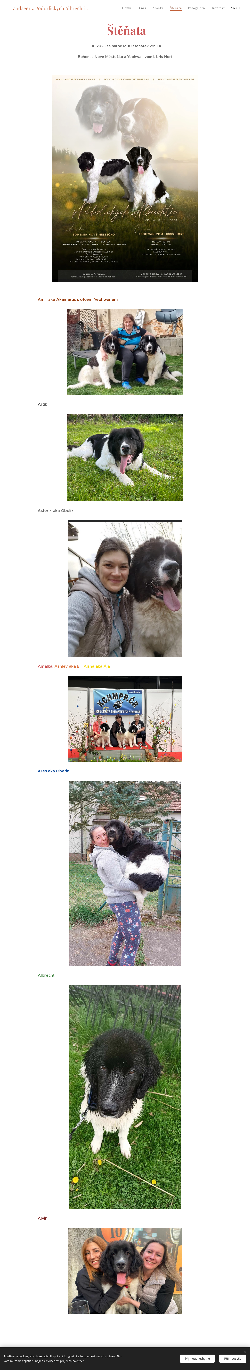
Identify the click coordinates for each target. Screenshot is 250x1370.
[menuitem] (127, 8)
